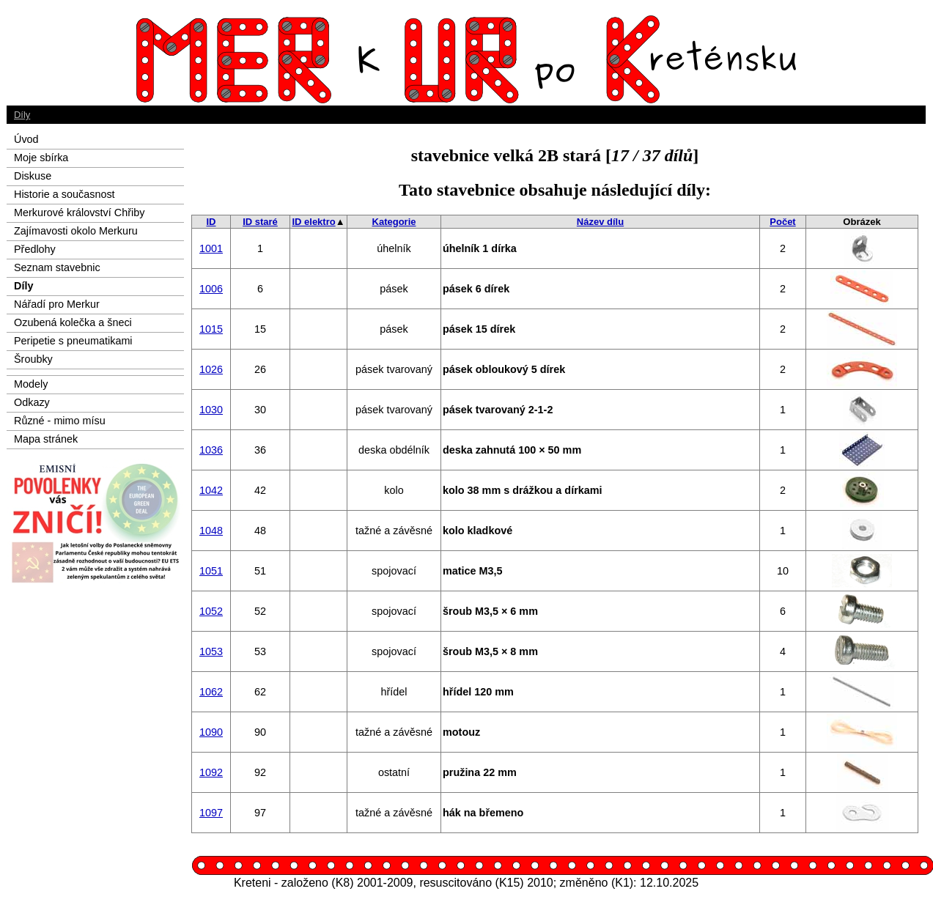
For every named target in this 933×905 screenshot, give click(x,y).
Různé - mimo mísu (60, 420)
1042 (211, 490)
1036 (211, 450)
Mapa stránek (46, 439)
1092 (211, 772)
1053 (211, 651)
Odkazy (32, 402)
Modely (31, 384)
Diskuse (32, 176)
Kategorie (394, 221)
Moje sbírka (41, 157)
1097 (211, 813)
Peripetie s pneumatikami (73, 341)
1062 (211, 692)
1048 (211, 530)
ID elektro (313, 221)
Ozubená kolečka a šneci (73, 322)
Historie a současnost (64, 194)
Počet (782, 221)
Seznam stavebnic (57, 267)
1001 (211, 248)
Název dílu (600, 221)
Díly (22, 114)
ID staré (260, 221)
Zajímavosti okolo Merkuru (76, 231)
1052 (211, 611)
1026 (211, 369)
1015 (211, 329)
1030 (211, 409)
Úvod (26, 139)
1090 (211, 732)
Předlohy (35, 249)
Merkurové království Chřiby (79, 212)
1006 (211, 289)
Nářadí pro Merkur (57, 304)
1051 (211, 571)
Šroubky (33, 359)
